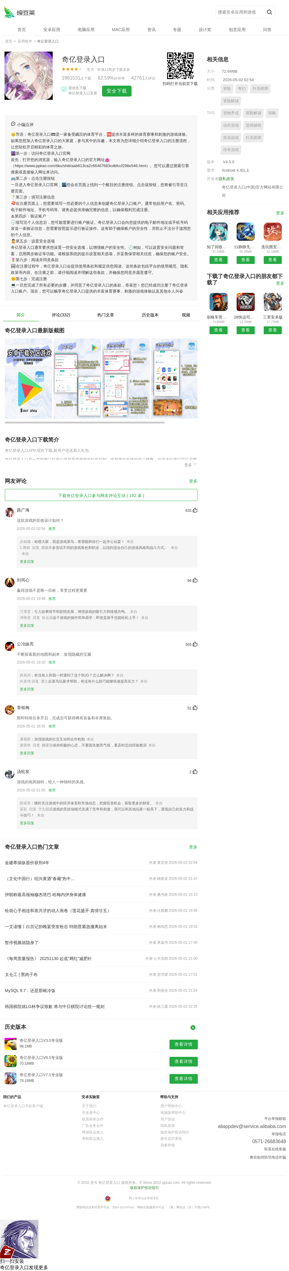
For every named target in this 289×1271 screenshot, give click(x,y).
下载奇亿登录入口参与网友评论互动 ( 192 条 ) (101, 495)
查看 (218, 259)
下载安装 (123, 70)
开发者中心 (91, 1113)
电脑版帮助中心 (173, 1113)
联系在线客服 (275, 1149)
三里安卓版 (273, 317)
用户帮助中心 (171, 1106)
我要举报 (167, 1145)
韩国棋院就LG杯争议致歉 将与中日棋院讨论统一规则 (54, 1006)
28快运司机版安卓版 (245, 317)
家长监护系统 (171, 1138)
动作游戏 (231, 125)
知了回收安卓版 (218, 247)
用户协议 (167, 1119)
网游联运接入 (93, 1132)
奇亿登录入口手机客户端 (23, 1106)
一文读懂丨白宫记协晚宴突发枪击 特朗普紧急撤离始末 (56, 926)
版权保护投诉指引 (174, 1132)
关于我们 (89, 1106)
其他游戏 (231, 137)
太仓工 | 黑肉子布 (21, 974)
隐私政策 (226, 178)
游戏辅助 (253, 125)
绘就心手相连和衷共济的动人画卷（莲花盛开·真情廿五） (58, 910)
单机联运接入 (93, 1138)
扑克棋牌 (260, 88)
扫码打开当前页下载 (180, 83)
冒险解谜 (231, 101)
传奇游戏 (231, 149)
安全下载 (117, 91)
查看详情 (184, 1044)
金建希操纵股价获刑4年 (27, 862)
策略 (272, 113)
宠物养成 (231, 113)
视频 (186, 314)
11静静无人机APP (245, 247)
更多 (190, 464)
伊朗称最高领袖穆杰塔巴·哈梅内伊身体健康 (45, 894)
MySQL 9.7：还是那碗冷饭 (30, 990)
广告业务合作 (93, 1126)
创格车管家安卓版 (218, 317)
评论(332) (61, 314)
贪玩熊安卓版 (272, 247)
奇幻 (242, 88)
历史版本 (150, 314)
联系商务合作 (93, 1119)
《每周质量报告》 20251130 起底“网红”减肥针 (48, 958)
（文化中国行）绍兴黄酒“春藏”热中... (39, 878)
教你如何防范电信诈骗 (268, 1157)
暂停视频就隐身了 (22, 942)
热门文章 (105, 314)
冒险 (227, 88)
